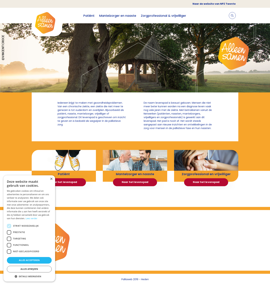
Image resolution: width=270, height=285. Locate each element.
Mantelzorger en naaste (117, 15)
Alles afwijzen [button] (29, 269)
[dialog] (29, 228)
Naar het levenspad (64, 182)
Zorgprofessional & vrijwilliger (163, 15)
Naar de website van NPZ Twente (214, 4)
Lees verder (32, 218)
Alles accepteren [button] (29, 260)
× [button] (51, 179)
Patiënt (89, 15)
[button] (29, 276)
